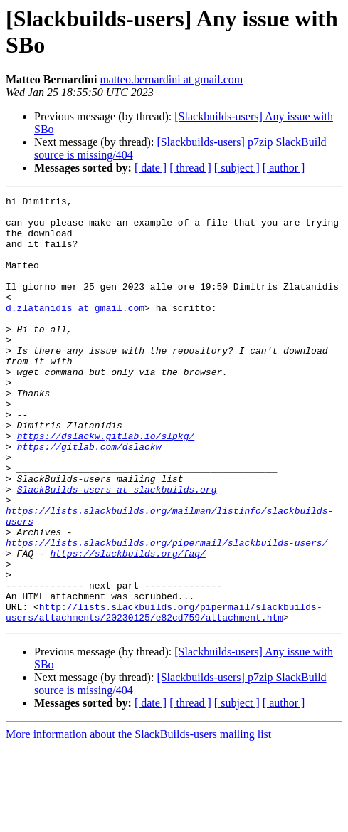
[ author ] (284, 168)
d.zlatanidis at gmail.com (75, 331)
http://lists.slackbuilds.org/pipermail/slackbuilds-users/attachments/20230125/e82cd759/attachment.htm (164, 696)
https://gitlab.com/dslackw (89, 497)
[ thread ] (190, 168)
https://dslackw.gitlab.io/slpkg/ (106, 484)
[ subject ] (237, 168)
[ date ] (151, 168)
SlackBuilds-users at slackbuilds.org (117, 548)
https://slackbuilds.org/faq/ (127, 625)
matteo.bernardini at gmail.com (171, 79)
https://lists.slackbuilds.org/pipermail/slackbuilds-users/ (166, 612)
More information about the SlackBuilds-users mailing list (138, 819)
